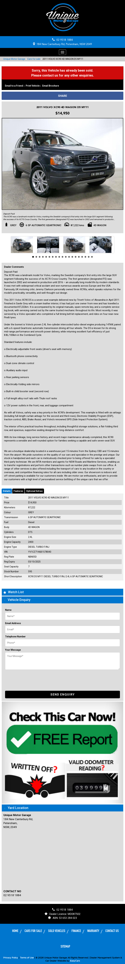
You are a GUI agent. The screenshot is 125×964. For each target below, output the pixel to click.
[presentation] (30, 677)
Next (109, 244)
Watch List (16, 592)
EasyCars (75, 961)
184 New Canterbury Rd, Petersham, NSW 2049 (64, 44)
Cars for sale (33, 59)
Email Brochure (50, 85)
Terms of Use (27, 958)
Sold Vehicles (56, 931)
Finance (76, 931)
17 (85, 257)
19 (92, 257)
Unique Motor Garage (14, 59)
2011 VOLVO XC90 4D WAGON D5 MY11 (63, 59)
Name (8, 610)
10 (62, 257)
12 (69, 257)
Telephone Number (15, 636)
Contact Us (112, 931)
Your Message (13, 650)
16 (82, 257)
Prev (15, 244)
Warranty (93, 931)
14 (75, 257)
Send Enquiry (62, 694)
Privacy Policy (11, 958)
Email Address (13, 623)
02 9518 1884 (65, 40)
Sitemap (65, 946)
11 (66, 257)
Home (15, 931)
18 (88, 257)
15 (79, 257)
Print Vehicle (33, 85)
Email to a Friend (14, 85)
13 (72, 257)
